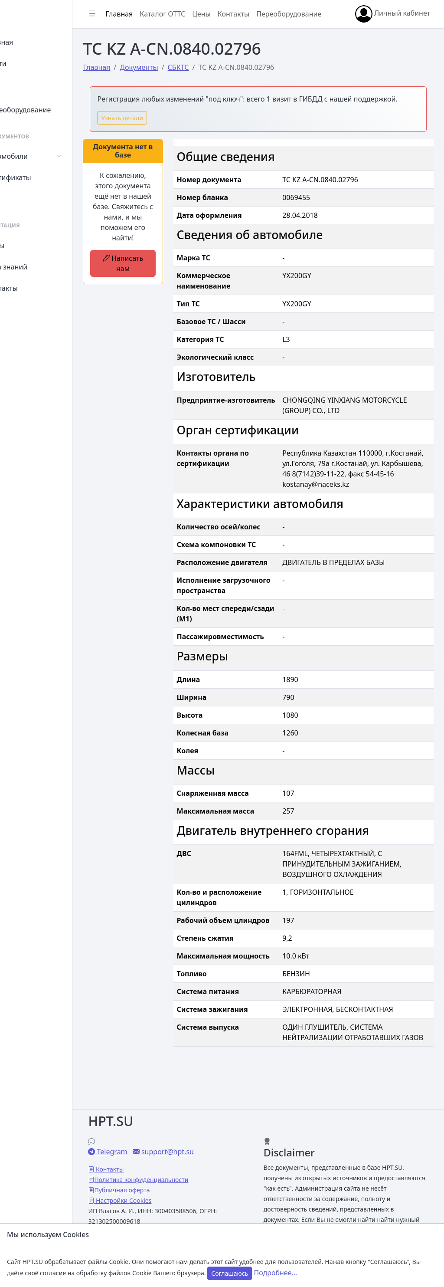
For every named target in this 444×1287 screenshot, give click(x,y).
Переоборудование (49, 110)
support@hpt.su (205, 1141)
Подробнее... (275, 1272)
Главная (31, 42)
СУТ (23, 199)
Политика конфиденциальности (180, 1169)
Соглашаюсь (229, 1273)
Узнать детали (160, 142)
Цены (26, 245)
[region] (55, 647)
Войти (27, 63)
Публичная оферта (160, 1179)
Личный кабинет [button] (162, 29)
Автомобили (38, 156)
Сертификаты (39, 177)
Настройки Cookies (161, 1190)
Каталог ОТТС (201, 8)
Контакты (33, 288)
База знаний (38, 267)
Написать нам (156, 298)
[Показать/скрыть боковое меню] (130, 8)
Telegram (150, 1141)
